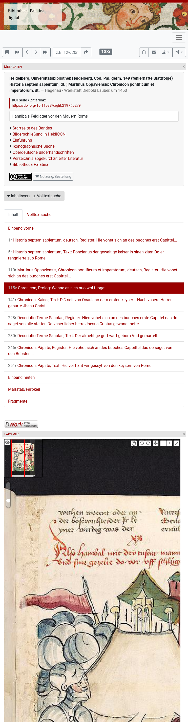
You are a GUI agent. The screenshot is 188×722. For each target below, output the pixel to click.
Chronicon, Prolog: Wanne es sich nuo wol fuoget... (58, 288)
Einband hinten (21, 377)
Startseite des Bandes (32, 128)
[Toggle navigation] (179, 37)
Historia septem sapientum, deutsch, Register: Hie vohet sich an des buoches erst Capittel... (92, 240)
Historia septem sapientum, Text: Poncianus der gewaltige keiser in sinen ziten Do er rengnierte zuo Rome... (86, 255)
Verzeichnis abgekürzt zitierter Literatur (48, 158)
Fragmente (18, 401)
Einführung (22, 140)
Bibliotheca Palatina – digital (28, 14)
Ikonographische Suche (34, 146)
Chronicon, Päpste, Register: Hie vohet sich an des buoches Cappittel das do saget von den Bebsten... (90, 350)
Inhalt (13, 214)
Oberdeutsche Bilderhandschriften (43, 152)
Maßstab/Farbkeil (24, 389)
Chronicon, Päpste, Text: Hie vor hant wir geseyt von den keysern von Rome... (81, 365)
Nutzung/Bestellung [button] (53, 176)
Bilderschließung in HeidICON (39, 134)
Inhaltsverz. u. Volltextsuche (34, 195)
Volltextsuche (39, 214)
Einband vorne (21, 228)
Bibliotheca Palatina (30, 164)
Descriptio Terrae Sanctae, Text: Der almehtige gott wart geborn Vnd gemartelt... (84, 335)
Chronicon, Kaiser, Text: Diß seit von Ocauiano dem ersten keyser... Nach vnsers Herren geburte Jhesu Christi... (90, 302)
